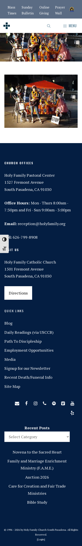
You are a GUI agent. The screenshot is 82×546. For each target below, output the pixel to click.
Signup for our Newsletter (27, 368)
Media (10, 359)
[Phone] (44, 402)
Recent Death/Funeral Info (28, 377)
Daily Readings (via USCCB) (29, 332)
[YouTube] (72, 402)
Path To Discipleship (23, 341)
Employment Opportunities (29, 350)
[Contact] (17, 402)
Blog (8, 323)
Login (41, 539)
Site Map (12, 386)
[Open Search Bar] (49, 25)
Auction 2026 (37, 477)
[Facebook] (26, 402)
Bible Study (37, 502)
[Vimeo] (63, 402)
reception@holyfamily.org (41, 223)
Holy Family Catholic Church (30, 262)
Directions (18, 293)
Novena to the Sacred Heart (37, 452)
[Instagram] (35, 402)
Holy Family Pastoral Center (29, 175)
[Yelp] (72, 412)
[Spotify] (54, 402)
